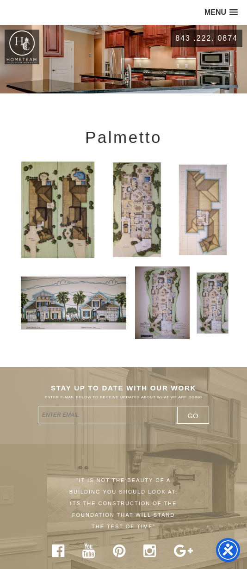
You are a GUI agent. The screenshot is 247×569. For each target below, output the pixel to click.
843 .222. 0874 (206, 38)
